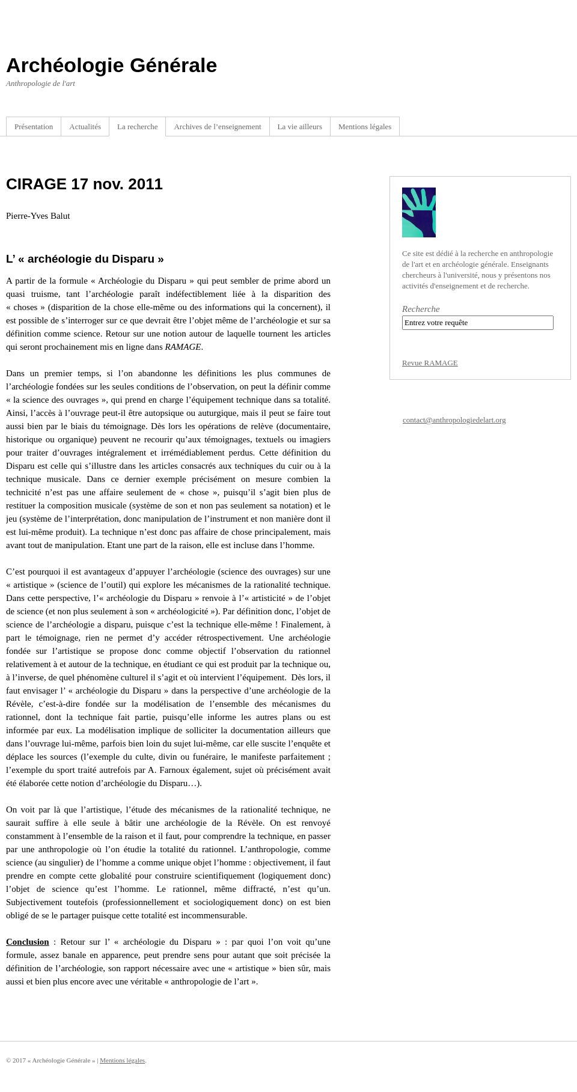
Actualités (85, 126)
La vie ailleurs (300, 126)
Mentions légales (364, 126)
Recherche (421, 309)
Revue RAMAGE (430, 362)
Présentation (33, 126)
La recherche (137, 126)
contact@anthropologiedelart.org (454, 419)
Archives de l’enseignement (217, 126)
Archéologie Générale (111, 64)
